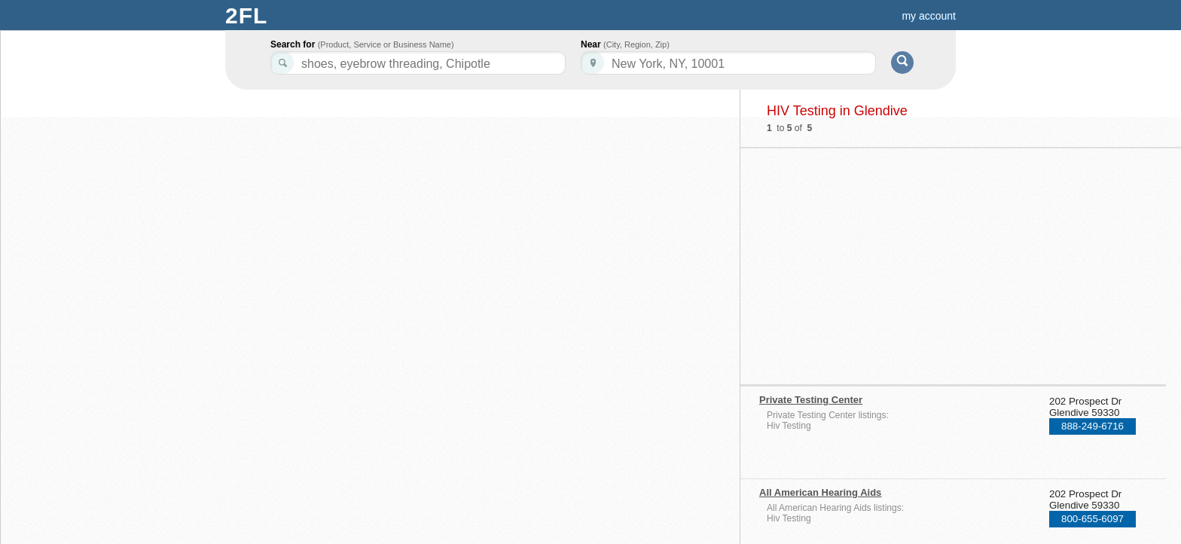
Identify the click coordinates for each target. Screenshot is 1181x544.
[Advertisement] (889, 261)
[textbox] (728, 63)
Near (625, 44)
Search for (362, 44)
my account (929, 16)
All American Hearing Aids (820, 492)
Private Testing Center (810, 399)
